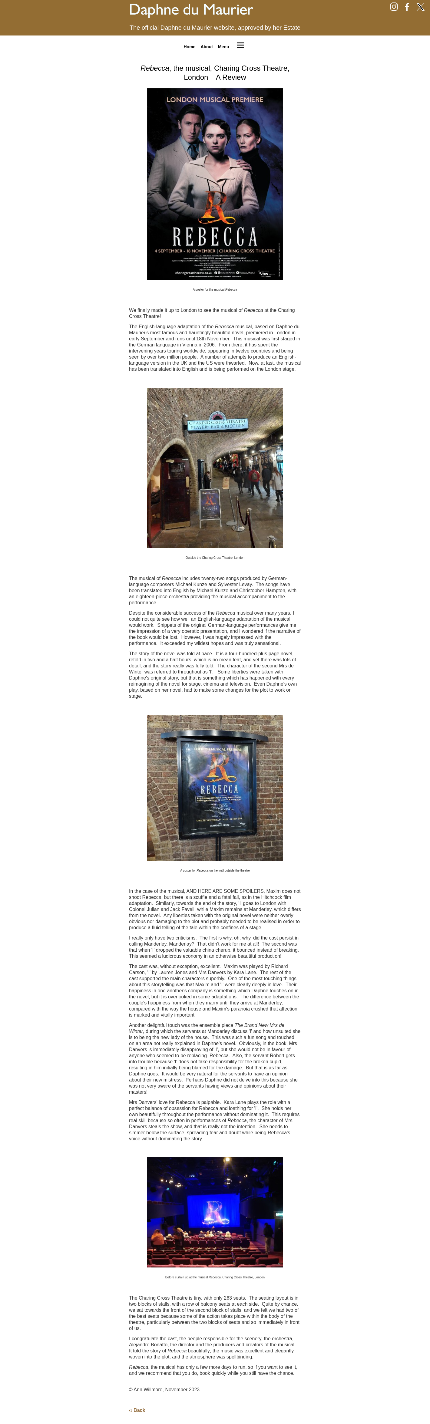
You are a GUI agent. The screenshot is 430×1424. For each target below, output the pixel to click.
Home (189, 46)
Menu (223, 46)
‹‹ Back (137, 1410)
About (206, 46)
